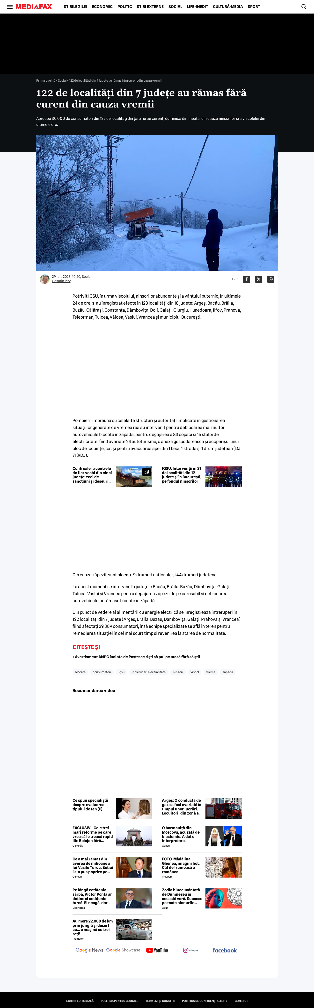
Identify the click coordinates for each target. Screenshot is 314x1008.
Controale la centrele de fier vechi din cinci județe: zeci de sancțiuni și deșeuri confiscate (92, 474)
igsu (121, 672)
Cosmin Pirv (61, 281)
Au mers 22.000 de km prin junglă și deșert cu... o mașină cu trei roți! (93, 927)
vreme (210, 672)
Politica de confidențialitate (204, 1001)
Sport (254, 7)
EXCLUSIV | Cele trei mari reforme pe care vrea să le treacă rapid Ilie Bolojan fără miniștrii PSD (93, 834)
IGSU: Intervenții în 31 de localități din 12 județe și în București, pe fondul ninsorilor (181, 474)
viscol (194, 672)
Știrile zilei (75, 7)
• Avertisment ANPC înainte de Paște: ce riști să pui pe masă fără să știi (136, 657)
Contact (241, 1001)
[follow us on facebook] (225, 950)
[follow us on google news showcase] (123, 951)
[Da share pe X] (258, 279)
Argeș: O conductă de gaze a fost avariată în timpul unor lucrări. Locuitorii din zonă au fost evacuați (181, 806)
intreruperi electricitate (149, 672)
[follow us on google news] (89, 951)
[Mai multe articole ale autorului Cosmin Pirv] (45, 279)
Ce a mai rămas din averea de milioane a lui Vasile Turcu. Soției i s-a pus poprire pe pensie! (93, 865)
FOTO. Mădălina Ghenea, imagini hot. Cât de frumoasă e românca (181, 865)
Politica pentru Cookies (119, 1001)
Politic (124, 7)
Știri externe (150, 7)
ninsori (178, 672)
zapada (228, 672)
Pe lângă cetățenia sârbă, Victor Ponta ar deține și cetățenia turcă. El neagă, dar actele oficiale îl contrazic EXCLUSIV (92, 896)
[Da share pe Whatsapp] (270, 279)
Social (175, 7)
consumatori (102, 672)
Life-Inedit (197, 7)
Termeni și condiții (160, 1001)
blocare (80, 672)
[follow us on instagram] (191, 951)
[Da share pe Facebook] (246, 279)
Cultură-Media (228, 7)
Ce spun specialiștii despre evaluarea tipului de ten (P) (90, 804)
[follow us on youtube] (157, 951)
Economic (102, 7)
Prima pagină (45, 80)
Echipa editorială (80, 1001)
